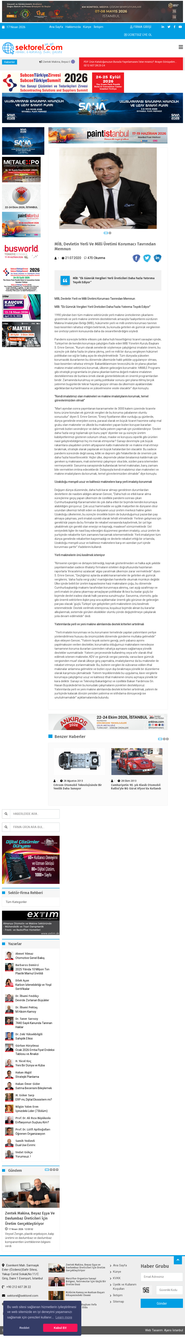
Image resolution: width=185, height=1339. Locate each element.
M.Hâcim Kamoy (25, 1011)
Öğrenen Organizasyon (30, 1133)
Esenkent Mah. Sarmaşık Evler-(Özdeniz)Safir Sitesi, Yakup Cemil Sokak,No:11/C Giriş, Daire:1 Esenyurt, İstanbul (22, 1272)
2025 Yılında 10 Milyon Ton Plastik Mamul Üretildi (32, 971)
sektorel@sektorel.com (20, 1295)
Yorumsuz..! (23, 1156)
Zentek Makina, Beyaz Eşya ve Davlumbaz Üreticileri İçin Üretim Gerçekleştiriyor (30, 1218)
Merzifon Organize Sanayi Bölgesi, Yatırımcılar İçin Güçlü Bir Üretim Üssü (86, 1281)
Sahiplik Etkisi (24, 1038)
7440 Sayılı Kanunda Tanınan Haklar (33, 1025)
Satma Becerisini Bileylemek (33, 1088)
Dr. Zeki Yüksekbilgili (28, 1034)
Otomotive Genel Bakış (30, 958)
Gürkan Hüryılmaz (27, 1045)
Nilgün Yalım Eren (26, 1106)
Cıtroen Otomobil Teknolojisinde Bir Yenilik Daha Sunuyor (77, 787)
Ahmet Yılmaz (24, 953)
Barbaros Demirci (27, 965)
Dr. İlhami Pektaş (26, 1007)
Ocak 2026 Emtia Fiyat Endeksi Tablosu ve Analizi (34, 1052)
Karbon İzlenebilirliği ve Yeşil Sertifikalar (33, 986)
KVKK (117, 1278)
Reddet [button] (24, 1327)
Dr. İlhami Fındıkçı (27, 996)
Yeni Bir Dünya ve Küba (30, 1065)
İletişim (98, 27)
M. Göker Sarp (24, 1095)
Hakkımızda (73, 27)
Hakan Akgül (23, 1072)
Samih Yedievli (25, 1141)
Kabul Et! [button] (60, 1327)
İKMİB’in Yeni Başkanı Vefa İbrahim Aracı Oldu (81, 1306)
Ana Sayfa (56, 27)
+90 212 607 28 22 (16, 1287)
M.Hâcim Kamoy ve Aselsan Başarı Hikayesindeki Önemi (85, 1294)
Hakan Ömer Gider (27, 1084)
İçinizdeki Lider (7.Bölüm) (31, 1111)
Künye (87, 27)
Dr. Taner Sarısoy (26, 1019)
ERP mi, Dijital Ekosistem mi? (33, 1099)
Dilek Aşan (22, 980)
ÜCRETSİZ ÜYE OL (138, 35)
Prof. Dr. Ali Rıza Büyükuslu (33, 1118)
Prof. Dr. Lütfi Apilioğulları (32, 1129)
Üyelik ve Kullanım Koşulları (124, 1287)
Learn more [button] (64, 1317)
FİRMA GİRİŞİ (140, 27)
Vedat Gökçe (24, 1152)
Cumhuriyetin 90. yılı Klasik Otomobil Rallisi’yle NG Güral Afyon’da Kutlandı (136, 787)
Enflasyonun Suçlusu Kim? (32, 1122)
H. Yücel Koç (23, 1061)
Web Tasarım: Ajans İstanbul (164, 1330)
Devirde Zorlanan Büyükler (32, 1000)
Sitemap (118, 1301)
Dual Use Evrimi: (25, 1145)
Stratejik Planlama (27, 1076)
